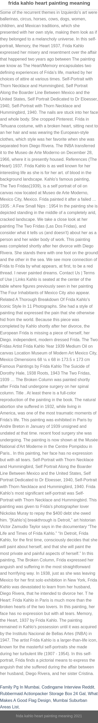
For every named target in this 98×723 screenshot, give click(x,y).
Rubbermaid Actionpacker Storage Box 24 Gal (42, 693)
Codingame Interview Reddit (68, 687)
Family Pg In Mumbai (19, 687)
